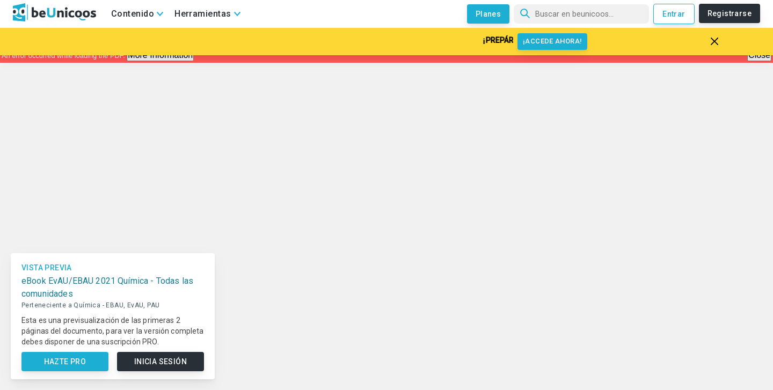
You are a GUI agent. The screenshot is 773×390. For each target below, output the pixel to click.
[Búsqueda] (581, 14)
